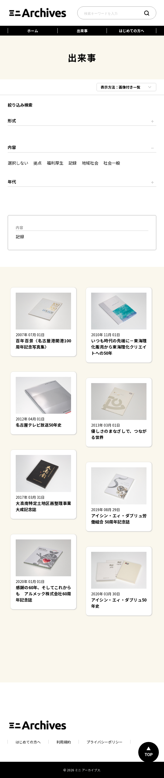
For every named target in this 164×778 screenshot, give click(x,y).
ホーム (32, 30)
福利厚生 (55, 163)
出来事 (82, 30)
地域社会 (90, 163)
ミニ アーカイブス (87, 770)
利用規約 (63, 742)
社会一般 (111, 163)
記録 (72, 163)
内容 (12, 147)
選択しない (18, 163)
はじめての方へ (131, 30)
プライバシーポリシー (105, 742)
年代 (12, 182)
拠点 (37, 163)
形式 (12, 120)
